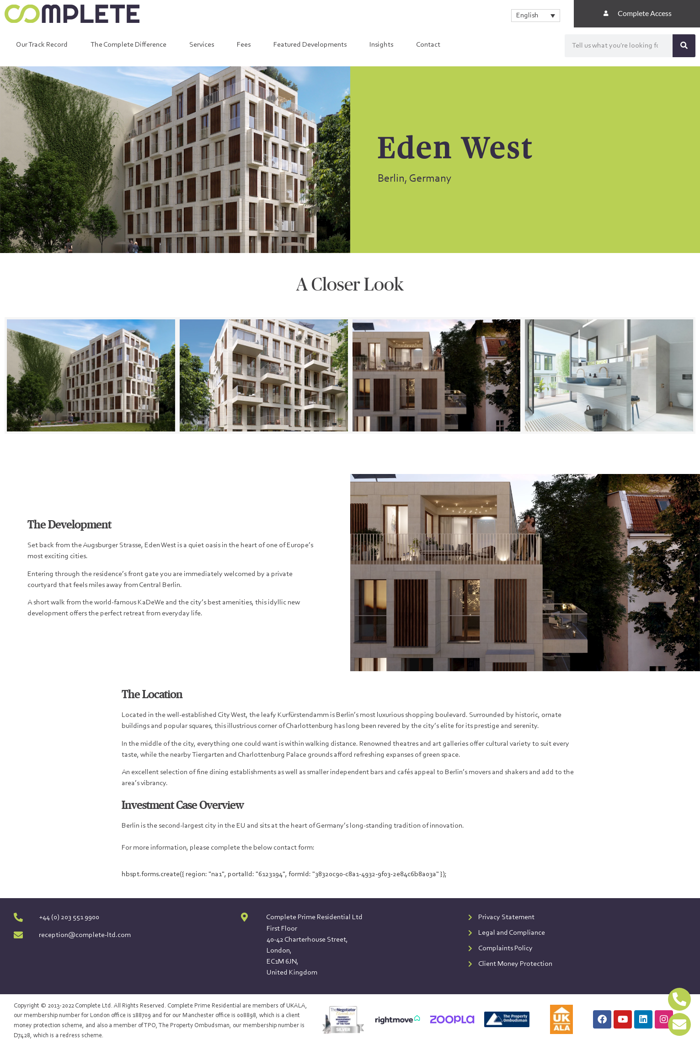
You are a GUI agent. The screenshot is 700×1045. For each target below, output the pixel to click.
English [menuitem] (527, 15)
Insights (381, 44)
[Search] (684, 45)
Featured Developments (310, 44)
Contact (428, 44)
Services (201, 44)
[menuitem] (536, 15)
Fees (244, 44)
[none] (536, 15)
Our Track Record (42, 44)
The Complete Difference (128, 44)
